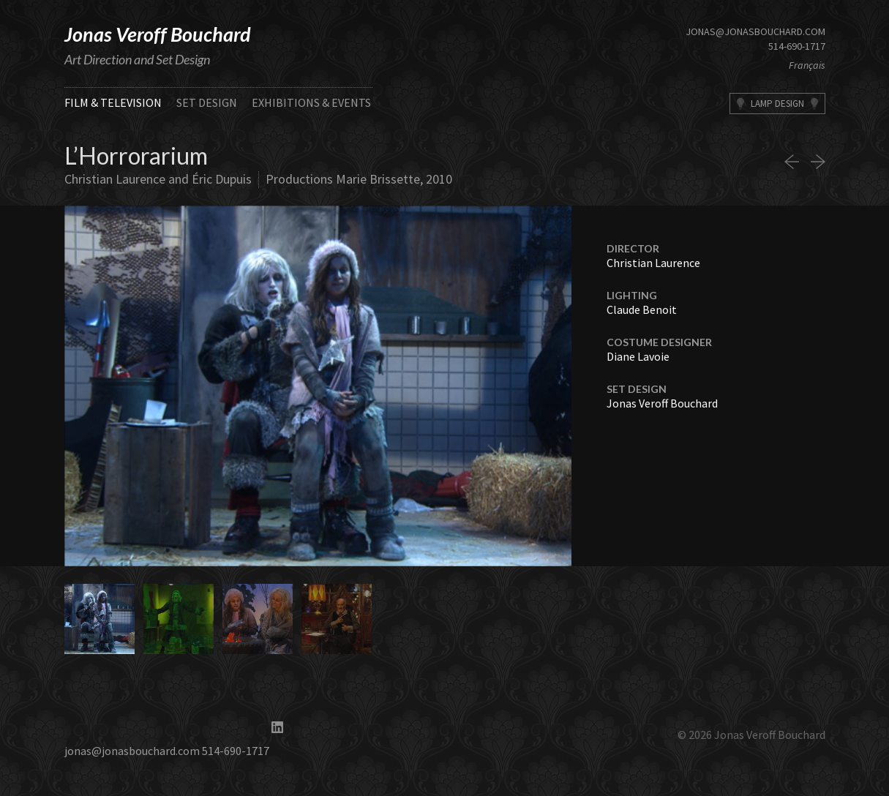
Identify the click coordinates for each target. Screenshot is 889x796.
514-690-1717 (796, 46)
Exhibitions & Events (311, 102)
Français (807, 65)
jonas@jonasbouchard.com (755, 31)
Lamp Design (777, 103)
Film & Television (113, 102)
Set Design (206, 102)
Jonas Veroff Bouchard (157, 34)
